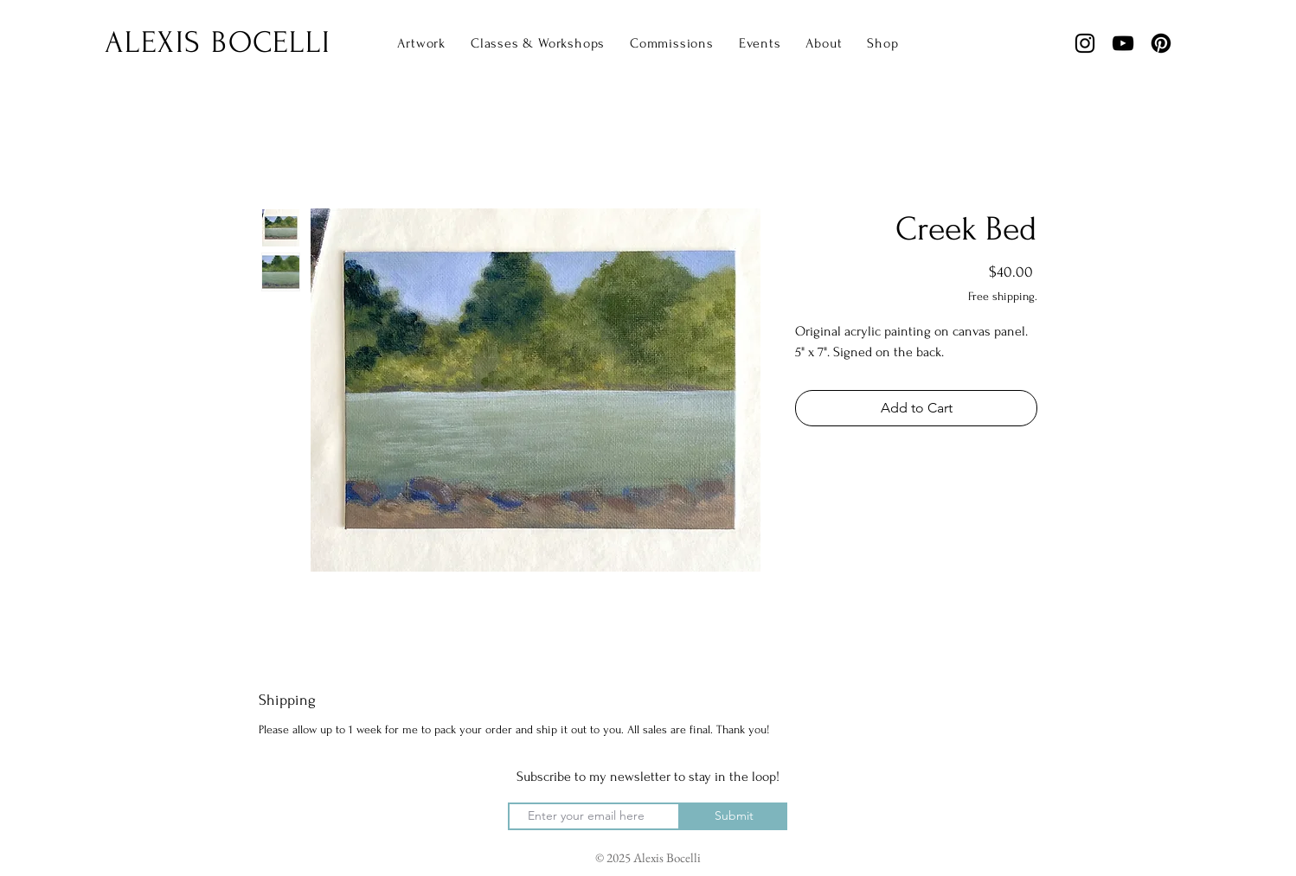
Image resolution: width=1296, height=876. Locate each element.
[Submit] (733, 816)
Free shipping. (1002, 296)
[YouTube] (1123, 43)
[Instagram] (1085, 43)
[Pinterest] (1161, 43)
